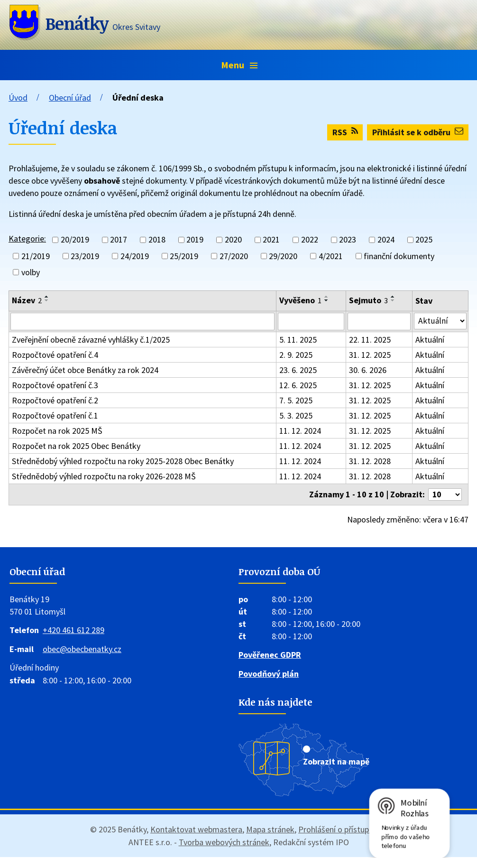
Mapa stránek (270, 830)
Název (27, 300)
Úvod (18, 97)
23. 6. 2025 (298, 370)
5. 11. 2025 (298, 340)
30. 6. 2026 (368, 370)
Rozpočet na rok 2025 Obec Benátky (76, 446)
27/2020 (234, 256)
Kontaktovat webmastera (196, 830)
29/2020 (283, 256)
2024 (385, 239)
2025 (423, 239)
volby (30, 272)
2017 (118, 239)
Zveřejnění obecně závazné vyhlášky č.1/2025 (91, 340)
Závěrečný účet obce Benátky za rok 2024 (85, 370)
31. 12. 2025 (371, 355)
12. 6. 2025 (298, 385)
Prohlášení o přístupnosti (342, 830)
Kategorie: (27, 238)
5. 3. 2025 (296, 415)
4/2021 (331, 256)
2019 (194, 239)
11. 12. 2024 (300, 431)
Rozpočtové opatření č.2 (55, 400)
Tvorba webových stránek (224, 843)
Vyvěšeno (301, 300)
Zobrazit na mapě (336, 762)
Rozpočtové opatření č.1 (55, 415)
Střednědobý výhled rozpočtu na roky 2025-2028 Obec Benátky (123, 461)
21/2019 (35, 256)
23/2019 (85, 256)
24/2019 (134, 256)
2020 (233, 239)
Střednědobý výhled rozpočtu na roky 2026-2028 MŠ (104, 476)
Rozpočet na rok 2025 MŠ (57, 431)
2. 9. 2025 (296, 355)
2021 (271, 239)
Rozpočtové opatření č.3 (55, 385)
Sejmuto (369, 300)
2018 (156, 239)
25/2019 (184, 256)
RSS (345, 132)
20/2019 (75, 239)
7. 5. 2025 (296, 400)
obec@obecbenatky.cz (82, 649)
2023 (347, 239)
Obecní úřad (70, 97)
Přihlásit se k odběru (417, 132)
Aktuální (430, 340)
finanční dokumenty (399, 256)
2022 (309, 239)
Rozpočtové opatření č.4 (55, 355)
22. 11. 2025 (371, 340)
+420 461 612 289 (73, 630)
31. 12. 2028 (371, 461)
